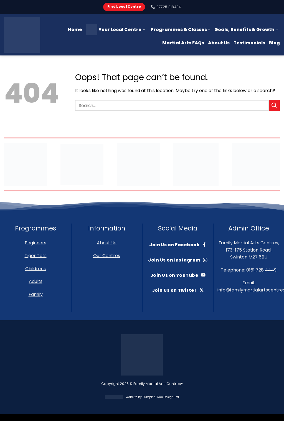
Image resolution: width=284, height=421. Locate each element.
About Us (219, 43)
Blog (274, 43)
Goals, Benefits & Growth (246, 29)
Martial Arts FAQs (183, 43)
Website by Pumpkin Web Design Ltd (152, 397)
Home (75, 29)
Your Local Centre (115, 29)
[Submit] (274, 105)
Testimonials (249, 43)
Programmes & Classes (181, 29)
